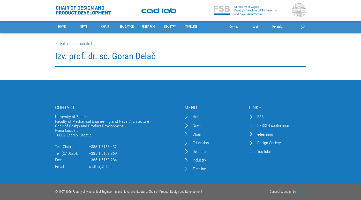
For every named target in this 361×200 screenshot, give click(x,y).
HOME (62, 26)
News (197, 125)
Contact (234, 26)
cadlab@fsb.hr (101, 166)
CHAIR (105, 26)
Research (200, 151)
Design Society (269, 143)
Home (197, 116)
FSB (260, 116)
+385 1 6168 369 (103, 153)
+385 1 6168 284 (103, 160)
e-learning (265, 134)
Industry (199, 160)
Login (255, 26)
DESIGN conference (273, 125)
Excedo (301, 192)
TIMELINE (191, 26)
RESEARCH (148, 26)
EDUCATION (126, 26)
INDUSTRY (169, 26)
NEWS (83, 26)
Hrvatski (277, 26)
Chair (197, 134)
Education (201, 143)
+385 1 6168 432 (103, 146)
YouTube (264, 151)
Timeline (199, 169)
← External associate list (75, 43)
